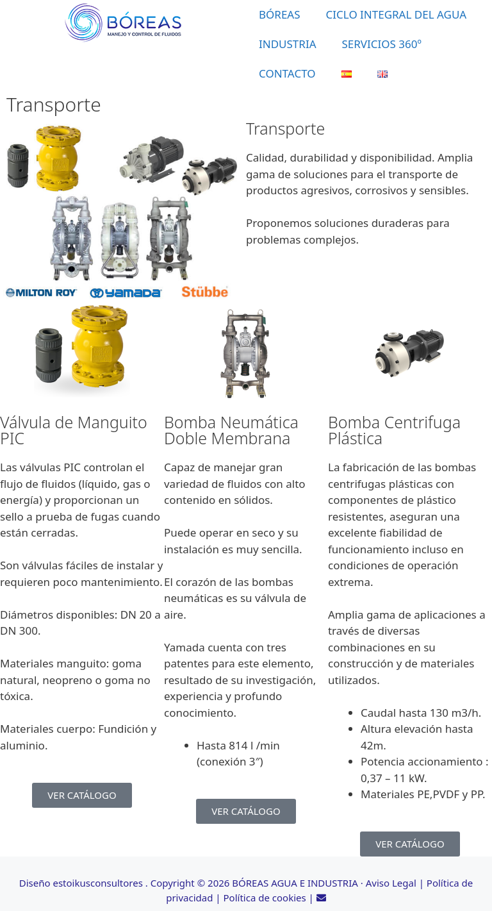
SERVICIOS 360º (382, 44)
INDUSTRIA (287, 44)
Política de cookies (265, 897)
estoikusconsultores (97, 882)
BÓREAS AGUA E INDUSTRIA (295, 882)
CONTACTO (287, 73)
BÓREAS (279, 14)
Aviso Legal (391, 882)
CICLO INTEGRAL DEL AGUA (396, 14)
